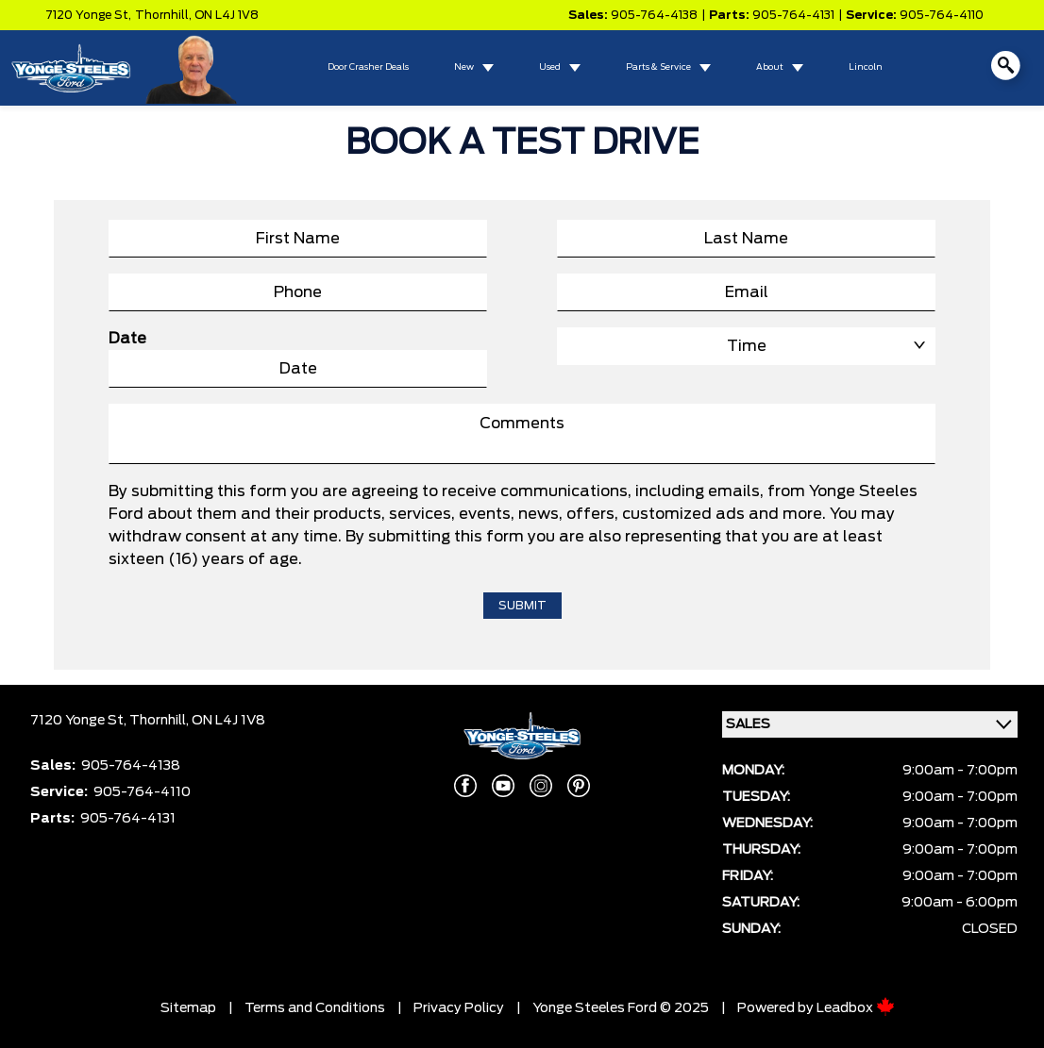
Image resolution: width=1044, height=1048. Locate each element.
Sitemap (188, 1008)
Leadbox (856, 1008)
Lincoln (866, 67)
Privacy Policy (458, 1008)
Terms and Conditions (314, 1008)
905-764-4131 (793, 15)
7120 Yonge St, (88, 15)
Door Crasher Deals (368, 67)
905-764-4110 (942, 15)
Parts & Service (658, 67)
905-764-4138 (654, 15)
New (464, 67)
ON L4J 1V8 (226, 15)
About (769, 67)
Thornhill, (164, 15)
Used (550, 67)
